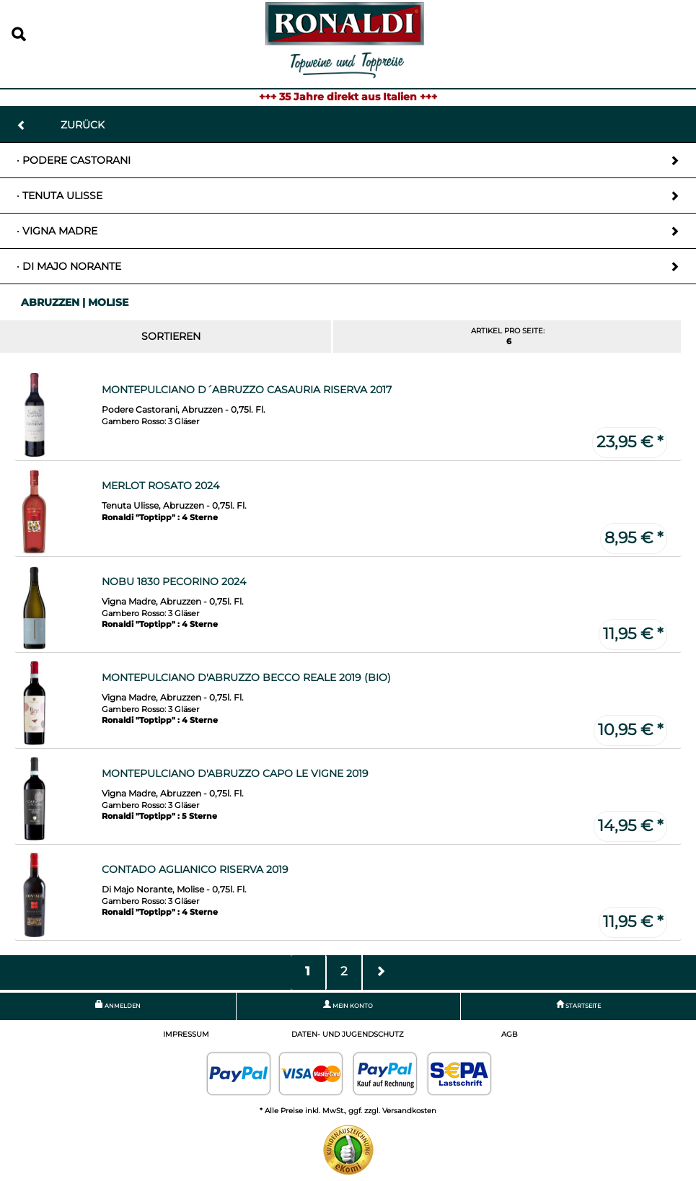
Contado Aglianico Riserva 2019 (195, 869)
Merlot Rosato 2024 (160, 485)
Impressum (186, 1034)
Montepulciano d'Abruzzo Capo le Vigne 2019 (235, 773)
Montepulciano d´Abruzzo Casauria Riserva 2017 (247, 389)
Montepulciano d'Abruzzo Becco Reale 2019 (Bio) (246, 677)
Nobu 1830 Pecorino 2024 (174, 581)
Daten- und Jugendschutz (347, 1034)
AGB (509, 1034)
